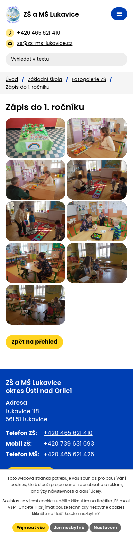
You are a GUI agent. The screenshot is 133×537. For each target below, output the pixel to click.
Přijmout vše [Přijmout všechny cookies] (30, 527)
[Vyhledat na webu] (66, 59)
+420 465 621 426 (69, 454)
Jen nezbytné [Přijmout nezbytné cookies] (69, 527)
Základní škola (45, 79)
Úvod (12, 79)
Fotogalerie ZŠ (89, 79)
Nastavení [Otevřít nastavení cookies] (105, 527)
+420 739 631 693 (69, 444)
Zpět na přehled (34, 342)
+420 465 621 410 (68, 433)
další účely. (90, 491)
